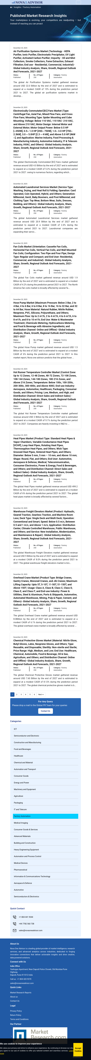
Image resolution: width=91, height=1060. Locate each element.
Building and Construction (25, 843)
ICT (15, 729)
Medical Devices (21, 863)
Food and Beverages (22, 749)
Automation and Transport (25, 769)
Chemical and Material (23, 763)
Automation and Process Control (27, 856)
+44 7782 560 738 (23, 923)
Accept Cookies (78, 1049)
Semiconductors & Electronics (26, 896)
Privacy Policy (16, 1011)
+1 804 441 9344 (23, 917)
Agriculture (18, 796)
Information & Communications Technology (32, 876)
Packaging (18, 803)
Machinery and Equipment (25, 789)
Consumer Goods (21, 776)
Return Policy (15, 1015)
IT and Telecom (20, 809)
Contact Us (45, 711)
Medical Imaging (21, 823)
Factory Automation (22, 816)
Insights (17, 7)
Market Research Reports (20, 993)
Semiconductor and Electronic (26, 736)
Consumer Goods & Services (26, 829)
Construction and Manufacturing (27, 742)
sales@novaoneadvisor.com (28, 930)
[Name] (78, 2)
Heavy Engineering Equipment (26, 850)
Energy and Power (21, 783)
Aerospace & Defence (23, 883)
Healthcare (18, 756)
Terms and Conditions (19, 1019)
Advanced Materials (22, 836)
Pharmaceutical (20, 870)
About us (14, 997)
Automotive (19, 890)
